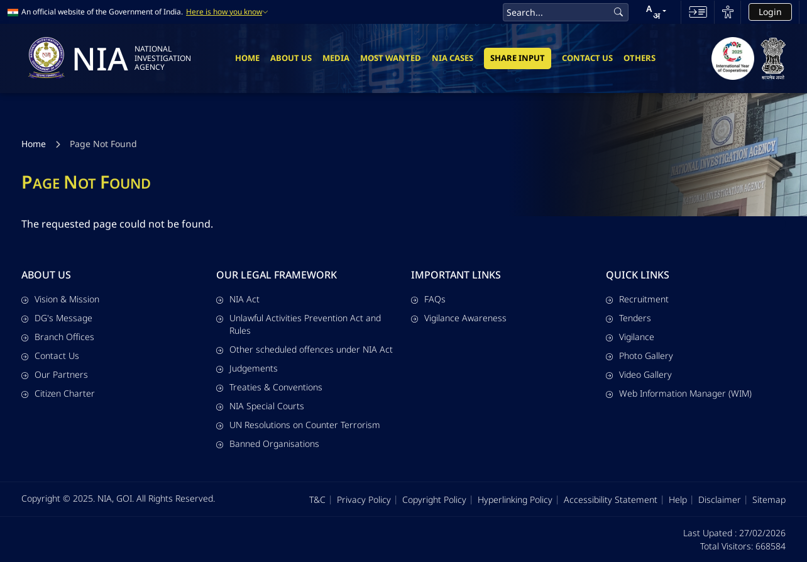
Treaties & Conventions (269, 387)
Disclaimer (719, 499)
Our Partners (54, 374)
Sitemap (769, 499)
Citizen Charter (58, 393)
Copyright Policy (434, 499)
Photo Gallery (639, 355)
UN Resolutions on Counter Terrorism (298, 425)
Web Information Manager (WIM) (679, 393)
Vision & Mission (60, 299)
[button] (656, 12)
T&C (317, 499)
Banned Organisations (267, 443)
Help (678, 499)
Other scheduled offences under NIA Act (304, 349)
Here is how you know (227, 12)
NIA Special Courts (260, 406)
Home (247, 57)
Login (770, 12)
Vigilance (630, 337)
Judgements (247, 368)
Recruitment (637, 299)
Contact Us (587, 57)
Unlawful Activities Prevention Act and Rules (298, 324)
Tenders (628, 318)
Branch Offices (57, 337)
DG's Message (56, 318)
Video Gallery (639, 374)
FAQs (428, 299)
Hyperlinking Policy (515, 499)
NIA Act (238, 299)
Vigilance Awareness (459, 318)
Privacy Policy (364, 499)
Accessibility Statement (610, 499)
